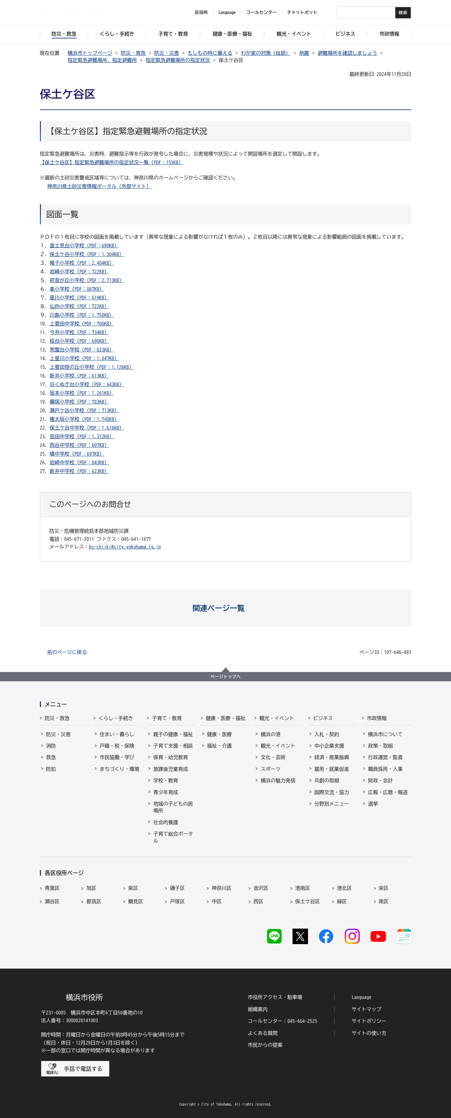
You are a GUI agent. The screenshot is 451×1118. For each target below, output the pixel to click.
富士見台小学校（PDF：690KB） (84, 245)
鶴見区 (135, 901)
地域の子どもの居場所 (173, 807)
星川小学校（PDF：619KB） (79, 297)
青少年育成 (165, 792)
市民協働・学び (117, 757)
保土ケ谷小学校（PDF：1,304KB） (87, 254)
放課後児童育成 (170, 769)
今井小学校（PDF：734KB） (79, 332)
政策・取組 (380, 745)
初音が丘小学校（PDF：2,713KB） (87, 280)
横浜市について (385, 734)
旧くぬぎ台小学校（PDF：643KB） (87, 384)
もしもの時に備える (210, 53)
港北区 (344, 888)
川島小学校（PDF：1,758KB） (82, 314)
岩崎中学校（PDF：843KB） (79, 462)
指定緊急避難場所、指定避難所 (102, 60)
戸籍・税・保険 (117, 745)
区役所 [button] (201, 12)
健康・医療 (219, 734)
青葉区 (52, 888)
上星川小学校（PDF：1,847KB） (84, 358)
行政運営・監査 (385, 757)
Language (361, 997)
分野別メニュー (331, 803)
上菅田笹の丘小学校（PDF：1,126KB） (92, 367)
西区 (258, 901)
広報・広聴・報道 (388, 792)
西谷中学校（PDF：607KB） (79, 445)
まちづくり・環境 (119, 769)
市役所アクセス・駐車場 (275, 997)
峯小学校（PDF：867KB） (77, 288)
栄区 (384, 888)
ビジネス (323, 718)
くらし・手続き (115, 718)
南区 (384, 901)
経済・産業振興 (331, 757)
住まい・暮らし (117, 734)
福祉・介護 (219, 745)
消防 (51, 745)
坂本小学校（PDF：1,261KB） (82, 393)
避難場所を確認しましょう (347, 53)
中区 (217, 901)
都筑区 (93, 901)
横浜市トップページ (90, 53)
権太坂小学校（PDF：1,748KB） (84, 419)
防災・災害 (166, 53)
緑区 (342, 901)
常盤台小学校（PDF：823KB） (82, 349)
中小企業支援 (329, 745)
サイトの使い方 (369, 1033)
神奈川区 (222, 888)
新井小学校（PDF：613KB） (79, 375)
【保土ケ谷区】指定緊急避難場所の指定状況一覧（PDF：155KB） (112, 162)
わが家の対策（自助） (266, 53)
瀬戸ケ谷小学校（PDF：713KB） (84, 410)
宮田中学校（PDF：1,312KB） (82, 436)
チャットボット (302, 12)
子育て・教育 (167, 718)
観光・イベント (276, 718)
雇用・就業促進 (331, 769)
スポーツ (270, 769)
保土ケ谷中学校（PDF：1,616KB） (87, 427)
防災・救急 (133, 53)
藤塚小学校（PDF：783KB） (79, 401)
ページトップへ (225, 676)
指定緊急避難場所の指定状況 (178, 60)
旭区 (91, 888)
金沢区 (261, 888)
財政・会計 (380, 780)
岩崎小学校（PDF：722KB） (79, 271)
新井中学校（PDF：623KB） (79, 471)
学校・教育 (165, 780)
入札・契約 (326, 734)
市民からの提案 (265, 1044)
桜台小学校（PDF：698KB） (79, 340)
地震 (304, 53)
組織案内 (258, 1009)
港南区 (302, 888)
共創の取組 (326, 780)
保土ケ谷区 (307, 901)
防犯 (51, 769)
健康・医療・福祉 (225, 718)
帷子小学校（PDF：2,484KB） (82, 262)
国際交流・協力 (331, 792)
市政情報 (377, 718)
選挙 (373, 803)
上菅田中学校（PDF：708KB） (82, 323)
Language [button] (227, 12)
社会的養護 (165, 822)
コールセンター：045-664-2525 (282, 1021)
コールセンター (261, 12)
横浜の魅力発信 (278, 780)
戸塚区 (177, 901)
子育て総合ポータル (173, 837)
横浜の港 (270, 734)
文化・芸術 (273, 757)
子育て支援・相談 (173, 745)
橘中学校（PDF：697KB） (77, 453)
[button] (225, 608)
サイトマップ (366, 1009)
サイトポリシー (369, 1021)
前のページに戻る (67, 652)
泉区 (133, 888)
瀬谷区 (52, 901)
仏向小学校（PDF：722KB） (79, 306)
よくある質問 (263, 1033)
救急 (51, 757)
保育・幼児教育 (170, 757)
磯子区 (177, 888)
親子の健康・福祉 (173, 734)
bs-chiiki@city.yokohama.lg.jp (125, 546)
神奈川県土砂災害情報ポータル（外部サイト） (99, 186)
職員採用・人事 (385, 769)
